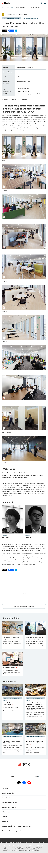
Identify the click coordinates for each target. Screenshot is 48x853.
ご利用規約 (33, 849)
